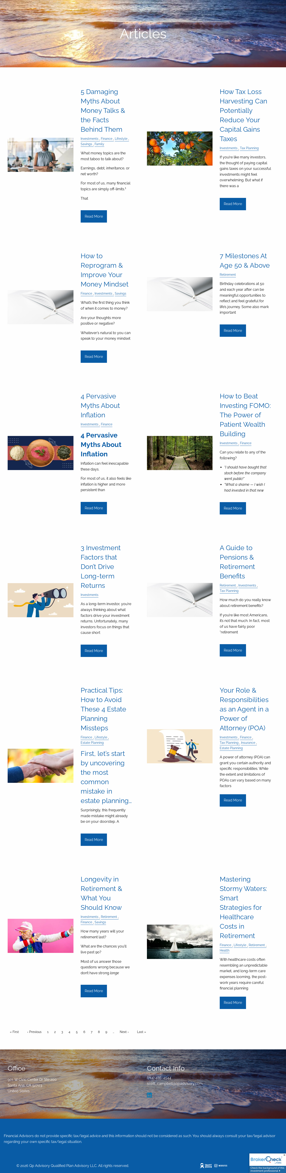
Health (224, 950)
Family (99, 144)
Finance (106, 138)
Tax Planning (249, 148)
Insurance (248, 742)
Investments (89, 138)
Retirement (228, 274)
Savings (86, 144)
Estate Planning (92, 742)
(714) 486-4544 (159, 1078)
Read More (94, 216)
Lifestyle (121, 138)
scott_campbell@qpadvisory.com (175, 1083)
